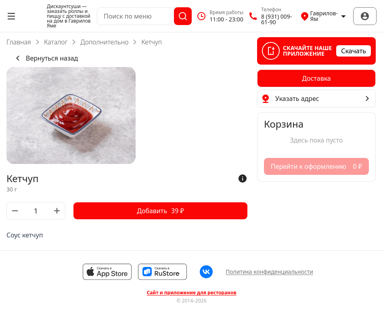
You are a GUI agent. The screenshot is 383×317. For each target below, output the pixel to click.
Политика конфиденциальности (269, 271)
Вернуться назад (45, 58)
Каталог (55, 42)
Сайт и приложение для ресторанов (191, 293)
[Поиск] (183, 16)
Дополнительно (104, 42)
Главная (18, 42)
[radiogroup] (316, 78)
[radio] (316, 78)
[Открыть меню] (11, 16)
